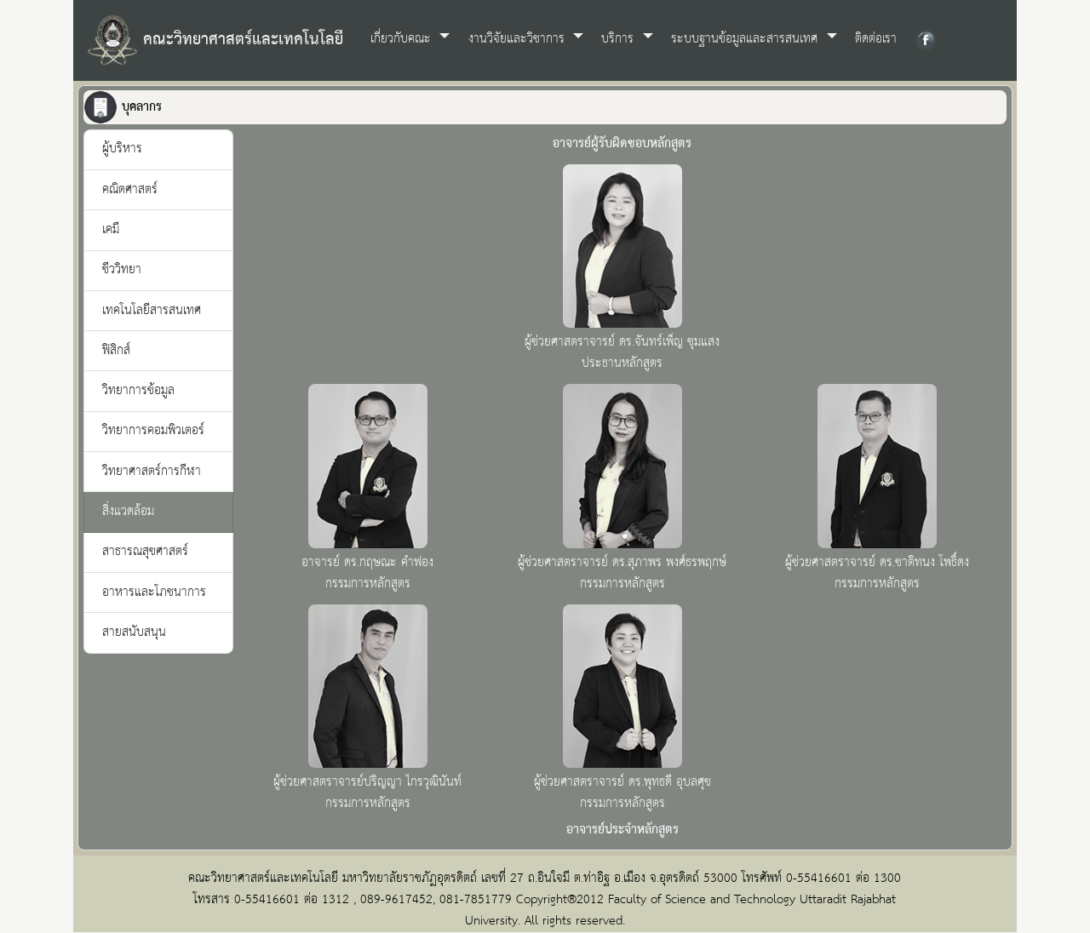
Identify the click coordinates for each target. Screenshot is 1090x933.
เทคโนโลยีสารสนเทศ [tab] (151, 311)
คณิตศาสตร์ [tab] (130, 190)
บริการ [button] (619, 39)
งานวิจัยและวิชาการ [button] (518, 39)
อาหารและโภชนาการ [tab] (154, 592)
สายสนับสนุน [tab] (134, 632)
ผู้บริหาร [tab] (122, 149)
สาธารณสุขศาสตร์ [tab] (145, 552)
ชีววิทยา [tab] (121, 270)
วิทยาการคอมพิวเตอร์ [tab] (153, 431)
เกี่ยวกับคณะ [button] (402, 39)
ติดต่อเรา (876, 39)
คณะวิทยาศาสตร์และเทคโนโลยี (215, 40)
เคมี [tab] (110, 230)
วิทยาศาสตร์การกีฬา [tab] (151, 472)
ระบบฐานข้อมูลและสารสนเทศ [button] (746, 39)
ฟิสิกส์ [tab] (116, 351)
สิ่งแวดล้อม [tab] (128, 512)
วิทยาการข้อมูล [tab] (138, 391)
